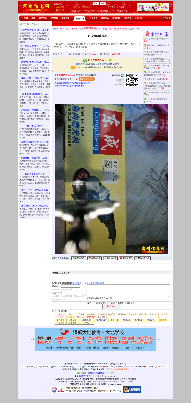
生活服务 (93, 18)
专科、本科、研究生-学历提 (34, 190)
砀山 (58, 10)
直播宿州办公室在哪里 (156, 79)
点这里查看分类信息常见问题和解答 (70, 86)
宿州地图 (126, 320)
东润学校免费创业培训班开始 (35, 30)
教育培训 (116, 18)
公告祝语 (139, 18)
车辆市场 (105, 18)
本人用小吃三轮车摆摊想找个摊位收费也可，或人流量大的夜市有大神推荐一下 (157, 85)
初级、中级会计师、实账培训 (35, 78)
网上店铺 (70, 317)
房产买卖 (43, 18)
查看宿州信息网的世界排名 (118, 369)
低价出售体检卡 (34, 126)
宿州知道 (160, 366)
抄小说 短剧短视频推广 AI (35, 94)
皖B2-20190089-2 (100, 381)
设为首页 (111, 7)
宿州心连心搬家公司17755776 (35, 110)
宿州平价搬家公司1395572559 (35, 62)
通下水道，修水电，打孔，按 (35, 46)
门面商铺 (88, 366)
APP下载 (110, 373)
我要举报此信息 (86, 79)
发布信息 (166, 18)
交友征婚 (65, 18)
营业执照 (132, 379)
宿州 (80, 317)
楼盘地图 (72, 320)
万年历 (86, 323)
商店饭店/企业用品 (121, 29)
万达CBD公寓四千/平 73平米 (35, 142)
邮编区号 (151, 320)
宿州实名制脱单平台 (35, 174)
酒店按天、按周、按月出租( (34, 205)
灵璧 (62, 7)
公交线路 (114, 320)
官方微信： (91, 373)
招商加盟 (129, 366)
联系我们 (90, 376)
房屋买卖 (46, 366)
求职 (33, 18)
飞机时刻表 (101, 320)
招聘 (26, 18)
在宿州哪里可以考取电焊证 (158, 39)
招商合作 (127, 18)
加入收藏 (120, 7)
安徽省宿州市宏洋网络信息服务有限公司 (72, 379)
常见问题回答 (80, 376)
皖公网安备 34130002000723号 (120, 381)
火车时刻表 (86, 320)
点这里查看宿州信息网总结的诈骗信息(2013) (73, 83)
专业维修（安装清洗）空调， (35, 158)
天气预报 (60, 320)
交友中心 (60, 317)
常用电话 (139, 320)
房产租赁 (54, 18)
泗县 (62, 10)
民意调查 (91, 317)
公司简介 (123, 379)
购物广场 (80, 19)
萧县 (58, 7)
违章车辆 (60, 323)
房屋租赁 (57, 366)
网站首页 (101, 317)
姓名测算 (72, 323)
